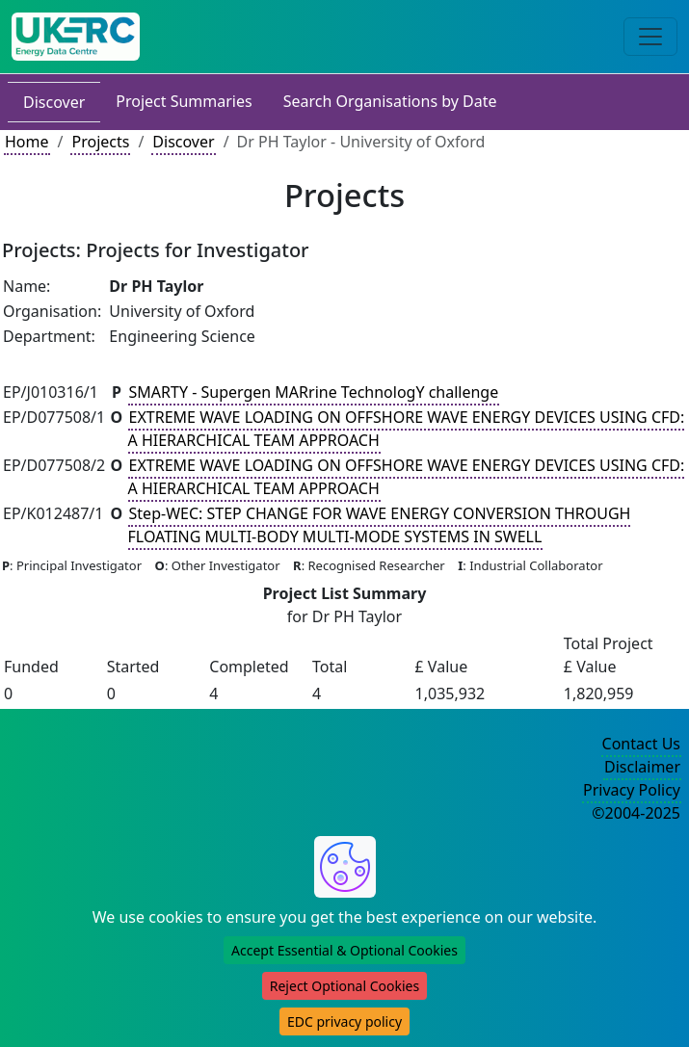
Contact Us (641, 743)
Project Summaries (184, 101)
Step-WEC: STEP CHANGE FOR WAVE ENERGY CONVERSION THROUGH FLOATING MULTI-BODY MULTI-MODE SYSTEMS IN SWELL (379, 525)
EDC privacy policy (344, 1021)
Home (27, 141)
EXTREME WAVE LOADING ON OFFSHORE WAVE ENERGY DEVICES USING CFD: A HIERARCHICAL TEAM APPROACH (406, 428)
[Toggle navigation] (650, 36)
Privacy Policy (631, 789)
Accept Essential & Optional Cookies (344, 950)
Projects (100, 141)
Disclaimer (642, 766)
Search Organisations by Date (390, 101)
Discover (54, 102)
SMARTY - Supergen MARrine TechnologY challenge (314, 392)
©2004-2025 (636, 813)
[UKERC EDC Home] (76, 36)
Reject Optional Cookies (344, 986)
